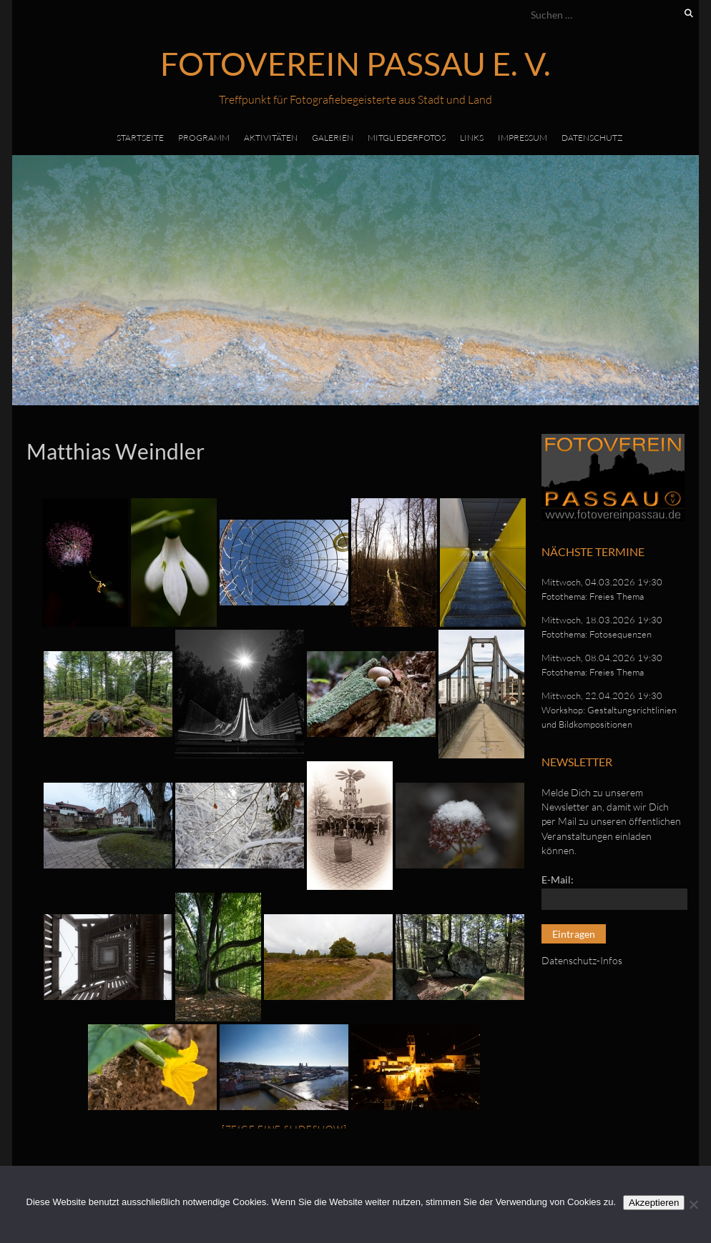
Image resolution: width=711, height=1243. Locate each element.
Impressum (522, 137)
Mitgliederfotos (407, 137)
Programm (204, 137)
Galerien (332, 137)
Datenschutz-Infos (581, 960)
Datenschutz (592, 137)
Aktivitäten (271, 137)
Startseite (140, 137)
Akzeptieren (654, 1202)
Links (472, 137)
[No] (693, 1204)
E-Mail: (557, 879)
